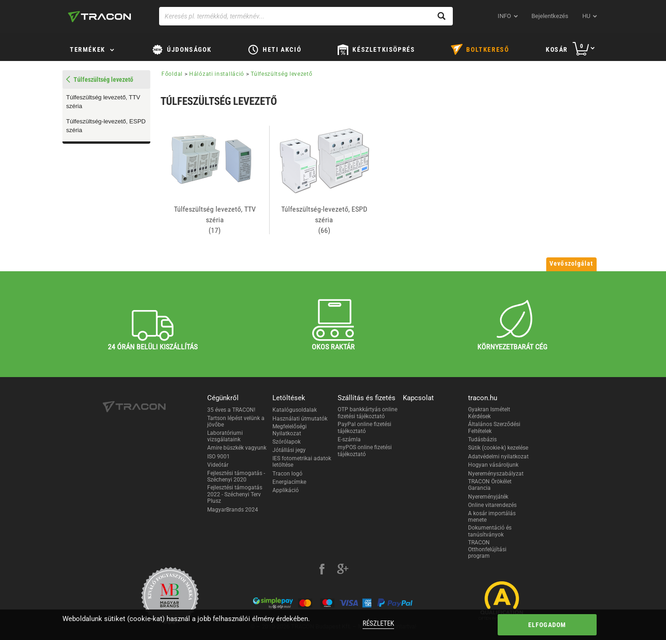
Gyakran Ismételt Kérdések (489, 412)
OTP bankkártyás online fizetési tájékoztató (367, 412)
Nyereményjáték (488, 497)
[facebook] (322, 570)
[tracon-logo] (99, 16)
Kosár (557, 49)
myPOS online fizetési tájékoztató (365, 450)
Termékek (87, 49)
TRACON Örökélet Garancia (490, 484)
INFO (504, 15)
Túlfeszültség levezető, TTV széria (103, 102)
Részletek (378, 623)
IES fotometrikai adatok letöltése (301, 461)
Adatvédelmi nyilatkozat (498, 456)
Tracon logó (287, 473)
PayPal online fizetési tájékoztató (364, 427)
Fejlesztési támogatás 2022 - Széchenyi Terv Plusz (234, 494)
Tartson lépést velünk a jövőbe (236, 421)
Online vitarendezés (492, 505)
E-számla (349, 439)
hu (586, 15)
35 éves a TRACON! (231, 410)
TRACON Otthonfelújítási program (487, 549)
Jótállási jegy (289, 450)
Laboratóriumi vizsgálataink (225, 436)
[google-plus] (342, 570)
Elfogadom (547, 624)
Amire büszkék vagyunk (236, 448)
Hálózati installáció (216, 74)
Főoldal (172, 74)
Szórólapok (286, 442)
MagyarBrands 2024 (232, 509)
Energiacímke (289, 482)
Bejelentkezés (549, 15)
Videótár (217, 465)
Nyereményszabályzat (496, 473)
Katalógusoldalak (294, 410)
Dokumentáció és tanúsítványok (490, 530)
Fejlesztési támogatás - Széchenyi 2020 (236, 476)
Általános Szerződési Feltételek (494, 427)
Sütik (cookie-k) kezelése (498, 448)
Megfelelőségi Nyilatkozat (289, 429)
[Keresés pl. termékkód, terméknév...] (306, 16)
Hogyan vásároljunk (493, 465)
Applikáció (285, 490)
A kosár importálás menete (492, 516)
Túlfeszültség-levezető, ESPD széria (106, 126)
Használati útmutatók (299, 418)
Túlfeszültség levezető (281, 74)
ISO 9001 (218, 456)
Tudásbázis (482, 439)
